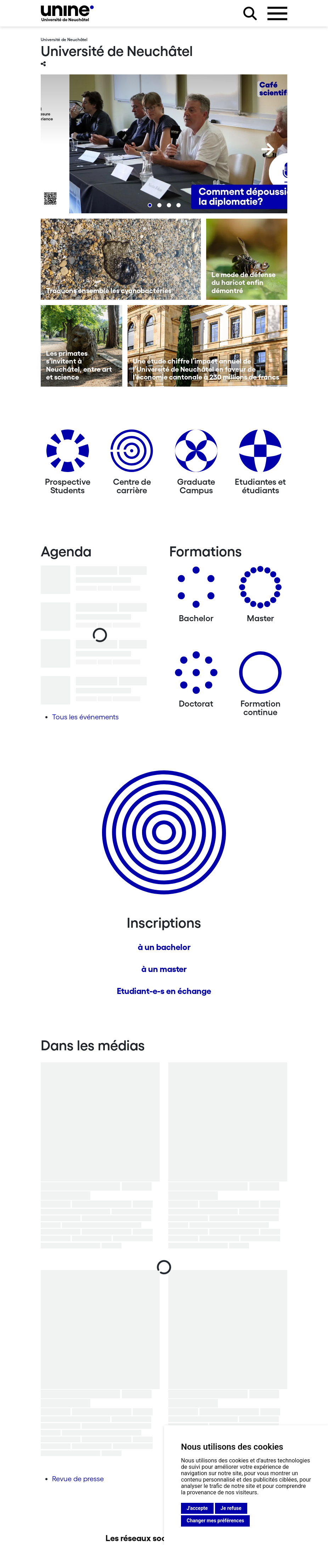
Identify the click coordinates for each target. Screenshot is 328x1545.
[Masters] (260, 590)
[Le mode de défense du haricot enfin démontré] (247, 259)
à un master (164, 969)
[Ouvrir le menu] (277, 13)
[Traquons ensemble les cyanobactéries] (121, 259)
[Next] (267, 149)
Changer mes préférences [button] (215, 1520)
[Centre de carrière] (131, 453)
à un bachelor (164, 947)
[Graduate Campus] (196, 453)
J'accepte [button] (197, 1508)
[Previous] (60, 149)
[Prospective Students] (67, 453)
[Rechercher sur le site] (250, 13)
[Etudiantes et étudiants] (260, 453)
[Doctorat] (196, 675)
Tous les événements (85, 717)
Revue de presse (78, 1479)
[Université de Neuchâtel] (67, 13)
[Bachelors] (196, 590)
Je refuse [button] (231, 1508)
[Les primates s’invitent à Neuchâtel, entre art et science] (81, 346)
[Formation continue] (260, 675)
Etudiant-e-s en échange (164, 991)
